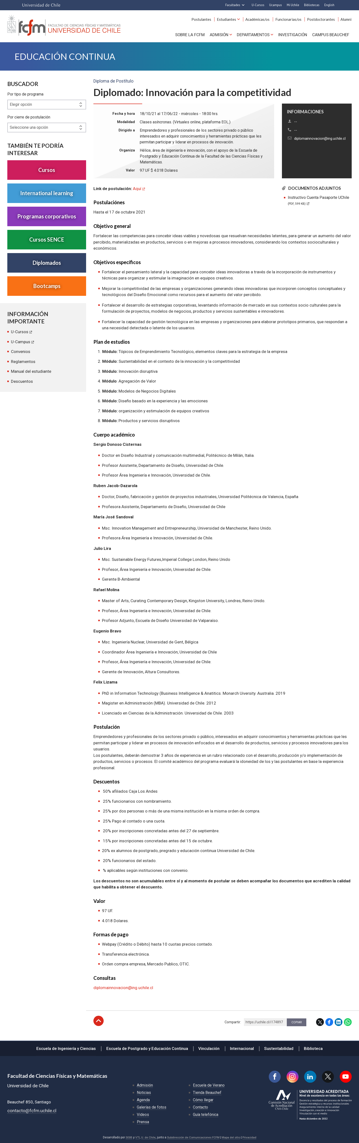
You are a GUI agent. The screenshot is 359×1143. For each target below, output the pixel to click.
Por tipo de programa (25, 94)
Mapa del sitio (231, 1137)
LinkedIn (338, 1022)
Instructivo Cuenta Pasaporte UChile (318, 200)
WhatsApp (347, 1022)
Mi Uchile (293, 5)
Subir (98, 1021)
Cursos (46, 170)
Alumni (346, 19)
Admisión (217, 34)
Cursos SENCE (46, 239)
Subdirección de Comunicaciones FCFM (193, 1137)
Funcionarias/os (289, 19)
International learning (46, 193)
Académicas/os (259, 19)
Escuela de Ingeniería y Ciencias (68, 1048)
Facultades (232, 5)
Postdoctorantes (321, 19)
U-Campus (20, 342)
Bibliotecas (311, 5)
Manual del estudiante (31, 371)
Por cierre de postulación (28, 117)
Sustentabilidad (278, 1048)
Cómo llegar (203, 1100)
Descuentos (22, 381)
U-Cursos (258, 5)
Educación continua (66, 56)
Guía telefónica (205, 1114)
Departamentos (252, 34)
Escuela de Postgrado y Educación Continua (148, 1048)
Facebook (329, 1022)
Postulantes (203, 19)
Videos (143, 1114)
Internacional (242, 1048)
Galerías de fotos (151, 1107)
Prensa (143, 1122)
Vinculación (209, 1048)
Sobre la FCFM (188, 34)
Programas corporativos (46, 216)
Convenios (20, 351)
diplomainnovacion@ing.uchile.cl (320, 139)
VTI (137, 1137)
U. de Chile (147, 1137)
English (329, 5)
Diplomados (46, 263)
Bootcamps (46, 286)
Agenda (143, 1100)
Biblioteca (311, 1048)
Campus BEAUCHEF (330, 34)
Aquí (137, 188)
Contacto (200, 1107)
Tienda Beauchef (207, 1092)
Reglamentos (23, 361)
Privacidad (250, 1137)
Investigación (292, 34)
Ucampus (275, 5)
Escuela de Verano (209, 1085)
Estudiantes (228, 19)
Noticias (144, 1092)
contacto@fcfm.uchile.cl (31, 1110)
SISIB (128, 1137)
